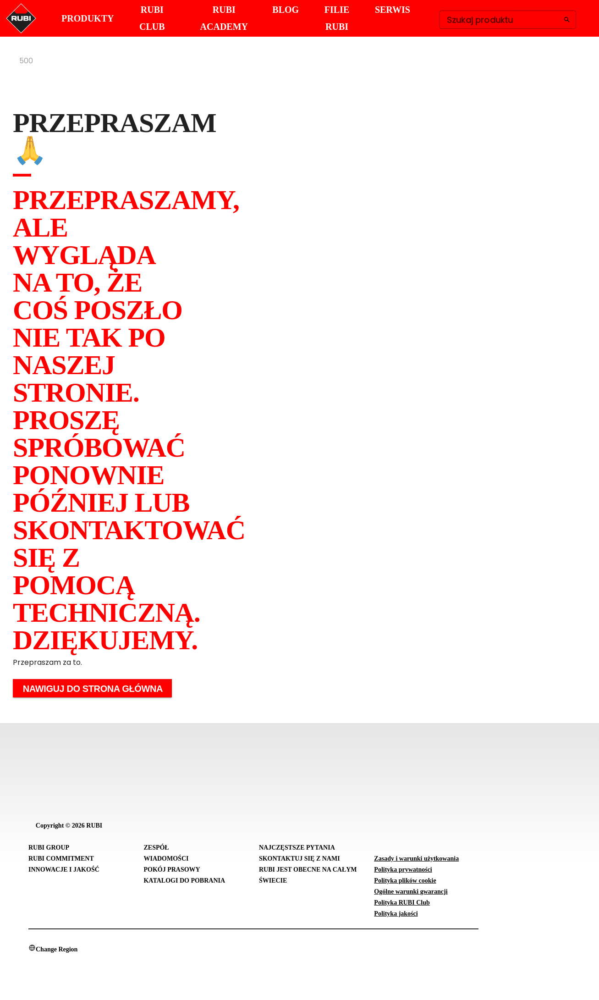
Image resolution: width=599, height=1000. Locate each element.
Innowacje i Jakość (63, 869)
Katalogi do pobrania (184, 880)
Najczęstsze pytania (297, 847)
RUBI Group (48, 847)
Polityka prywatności (403, 869)
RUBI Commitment (61, 858)
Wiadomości (165, 858)
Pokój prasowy (171, 869)
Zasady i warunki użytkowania (416, 858)
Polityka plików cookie (405, 880)
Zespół (156, 847)
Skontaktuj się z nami (299, 858)
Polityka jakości (396, 913)
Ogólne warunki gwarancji (410, 891)
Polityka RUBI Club (401, 902)
